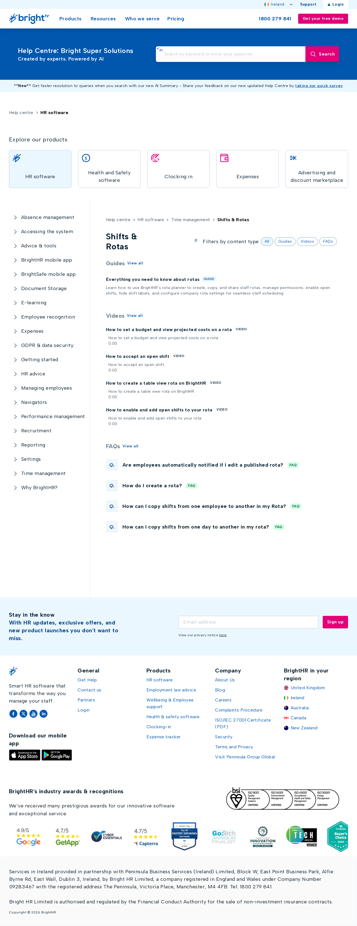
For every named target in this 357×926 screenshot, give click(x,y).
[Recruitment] (36, 431)
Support (308, 4)
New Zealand (304, 727)
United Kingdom (308, 687)
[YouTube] (34, 713)
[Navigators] (34, 402)
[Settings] (31, 459)
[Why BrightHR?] (39, 487)
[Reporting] (33, 445)
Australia (300, 707)
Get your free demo (323, 18)
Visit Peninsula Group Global (245, 756)
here (223, 635)
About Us (225, 680)
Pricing (175, 19)
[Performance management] (53, 416)
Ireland (278, 4)
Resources (103, 19)
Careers (223, 700)
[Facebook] (14, 713)
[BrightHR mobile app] (46, 260)
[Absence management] (47, 217)
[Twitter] (24, 713)
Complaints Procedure (238, 710)
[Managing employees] (46, 388)
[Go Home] (30, 18)
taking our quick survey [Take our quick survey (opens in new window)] (319, 85)
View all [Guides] (135, 263)
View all (135, 315)
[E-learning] (34, 303)
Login (336, 4)
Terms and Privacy (234, 746)
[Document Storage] (44, 288)
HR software (151, 219)
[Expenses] (32, 331)
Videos (307, 241)
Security (224, 736)
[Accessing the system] (47, 231)
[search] (231, 54)
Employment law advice (171, 690)
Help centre (21, 112)
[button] (221, 465)
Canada (299, 717)
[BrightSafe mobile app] (48, 274)
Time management (190, 219)
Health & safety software (173, 716)
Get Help (87, 680)
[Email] (248, 622)
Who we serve (142, 19)
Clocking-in (158, 726)
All (267, 241)
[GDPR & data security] (47, 345)
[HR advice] (33, 374)
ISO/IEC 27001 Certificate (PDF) (243, 723)
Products (70, 19)
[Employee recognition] (48, 317)
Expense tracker (163, 736)
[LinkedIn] (43, 713)
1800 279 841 (275, 19)
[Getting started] (39, 359)
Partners (86, 700)
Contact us (90, 690)
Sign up (335, 621)
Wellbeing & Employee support (170, 703)
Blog (220, 690)
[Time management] (43, 473)
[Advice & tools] (38, 246)
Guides (285, 241)
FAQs (328, 241)
